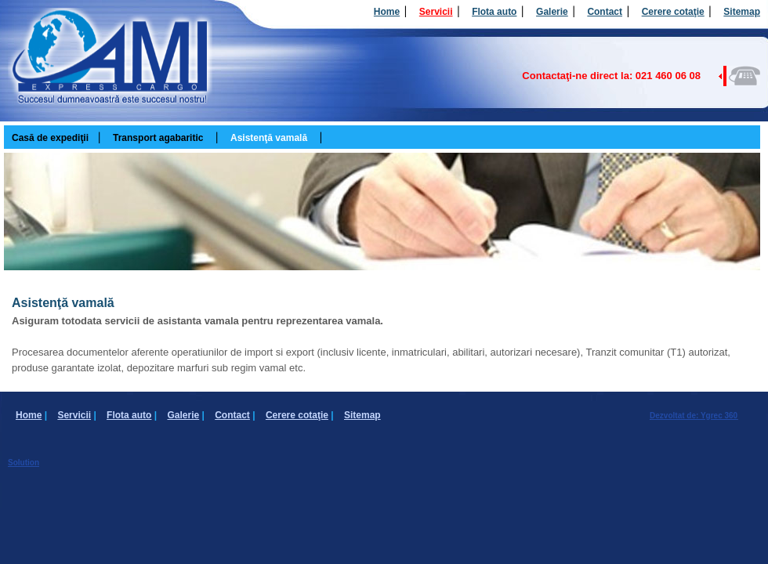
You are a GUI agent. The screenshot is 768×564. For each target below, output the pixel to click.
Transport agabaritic (158, 137)
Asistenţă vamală (268, 137)
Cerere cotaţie (673, 11)
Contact (604, 11)
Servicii (436, 11)
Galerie (552, 11)
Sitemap (741, 11)
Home (387, 11)
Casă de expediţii (50, 137)
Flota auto (494, 11)
